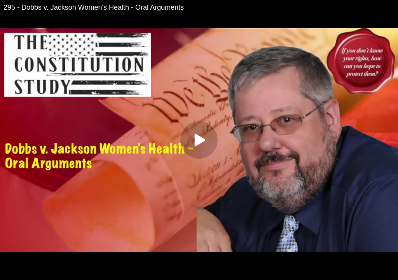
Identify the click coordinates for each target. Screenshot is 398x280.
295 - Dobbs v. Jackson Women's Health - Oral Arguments (93, 7)
